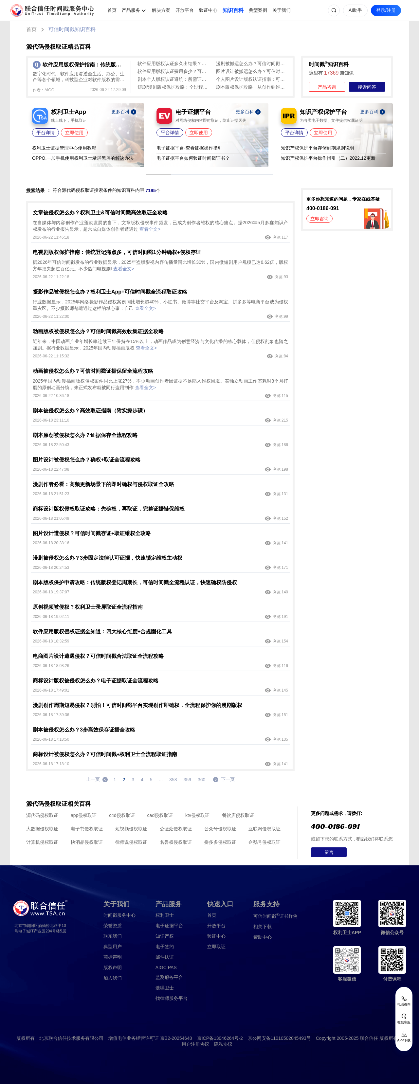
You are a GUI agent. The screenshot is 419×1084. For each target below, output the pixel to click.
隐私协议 (223, 1044)
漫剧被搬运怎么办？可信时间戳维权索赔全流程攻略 (252, 63)
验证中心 (208, 10)
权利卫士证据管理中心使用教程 (64, 148)
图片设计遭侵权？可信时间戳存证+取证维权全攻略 (92, 533)
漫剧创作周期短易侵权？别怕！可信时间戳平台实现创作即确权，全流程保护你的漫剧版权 (137, 705)
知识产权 (164, 936)
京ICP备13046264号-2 (220, 1038)
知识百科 (233, 10)
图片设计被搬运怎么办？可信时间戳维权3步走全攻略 (252, 71)
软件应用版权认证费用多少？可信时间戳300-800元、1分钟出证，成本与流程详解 (173, 71)
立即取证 (216, 946)
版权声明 (112, 967)
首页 (112, 10)
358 (173, 779)
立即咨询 (319, 218)
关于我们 (281, 10)
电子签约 (164, 946)
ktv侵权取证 (197, 815)
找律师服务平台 (171, 998)
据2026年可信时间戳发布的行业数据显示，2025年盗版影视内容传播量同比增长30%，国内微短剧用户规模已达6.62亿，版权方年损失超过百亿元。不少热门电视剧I (160, 265)
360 (201, 779)
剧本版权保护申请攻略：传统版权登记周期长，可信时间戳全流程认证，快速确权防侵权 (135, 582)
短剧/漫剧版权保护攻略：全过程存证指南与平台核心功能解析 (173, 87)
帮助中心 (262, 937)
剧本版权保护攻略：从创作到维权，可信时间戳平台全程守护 (252, 87)
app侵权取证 (84, 815)
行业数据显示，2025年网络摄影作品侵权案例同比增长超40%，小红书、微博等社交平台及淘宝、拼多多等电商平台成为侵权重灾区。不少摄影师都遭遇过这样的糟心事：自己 (160, 305)
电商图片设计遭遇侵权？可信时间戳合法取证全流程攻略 (98, 656)
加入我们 (112, 978)
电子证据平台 (169, 925)
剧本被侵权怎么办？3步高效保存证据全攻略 (84, 729)
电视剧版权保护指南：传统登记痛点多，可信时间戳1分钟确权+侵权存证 (117, 252)
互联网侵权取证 (264, 828)
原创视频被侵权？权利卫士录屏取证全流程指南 (88, 607)
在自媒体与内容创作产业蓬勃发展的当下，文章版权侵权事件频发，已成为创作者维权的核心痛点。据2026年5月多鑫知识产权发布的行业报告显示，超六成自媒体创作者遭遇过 (160, 226)
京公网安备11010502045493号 (279, 1038)
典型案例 (258, 10)
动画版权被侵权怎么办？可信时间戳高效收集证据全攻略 (98, 331)
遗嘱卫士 (164, 987)
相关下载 (262, 926)
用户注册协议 (195, 1044)
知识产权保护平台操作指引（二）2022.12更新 (328, 158)
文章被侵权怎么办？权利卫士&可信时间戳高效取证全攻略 (100, 212)
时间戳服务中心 (119, 915)
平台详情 (45, 132)
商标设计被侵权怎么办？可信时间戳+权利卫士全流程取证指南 (105, 754)
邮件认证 (164, 957)
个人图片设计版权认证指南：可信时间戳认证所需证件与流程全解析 (252, 79)
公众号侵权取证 (220, 828)
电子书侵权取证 (87, 828)
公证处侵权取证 (176, 828)
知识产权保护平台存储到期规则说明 (317, 148)
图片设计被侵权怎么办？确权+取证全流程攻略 (86, 459)
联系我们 (112, 936)
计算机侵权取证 (42, 842)
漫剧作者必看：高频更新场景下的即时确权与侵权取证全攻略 (103, 484)
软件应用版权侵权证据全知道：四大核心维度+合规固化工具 (102, 631)
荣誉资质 (112, 925)
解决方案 (161, 10)
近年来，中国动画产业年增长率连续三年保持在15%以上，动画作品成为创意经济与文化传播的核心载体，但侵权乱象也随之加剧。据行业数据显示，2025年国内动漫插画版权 (160, 345)
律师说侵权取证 (131, 842)
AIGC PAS (166, 967)
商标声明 (112, 957)
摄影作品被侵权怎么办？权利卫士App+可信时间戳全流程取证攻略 (110, 292)
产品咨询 (327, 87)
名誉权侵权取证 (176, 842)
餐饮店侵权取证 (238, 815)
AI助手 (355, 10)
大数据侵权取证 (42, 828)
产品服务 (131, 10)
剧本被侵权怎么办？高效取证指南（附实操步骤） (90, 410)
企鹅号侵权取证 (264, 842)
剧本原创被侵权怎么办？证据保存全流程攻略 (85, 435)
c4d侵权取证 (122, 815)
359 (187, 779)
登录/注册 (386, 10)
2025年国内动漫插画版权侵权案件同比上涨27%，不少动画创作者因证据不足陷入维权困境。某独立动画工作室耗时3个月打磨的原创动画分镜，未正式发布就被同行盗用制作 (160, 384)
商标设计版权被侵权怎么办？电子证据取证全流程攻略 (95, 680)
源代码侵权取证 (42, 815)
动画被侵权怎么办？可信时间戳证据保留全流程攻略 (93, 371)
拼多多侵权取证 (220, 842)
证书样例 (275, 915)
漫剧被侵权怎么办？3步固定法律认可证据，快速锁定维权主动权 (107, 558)
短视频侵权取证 (131, 828)
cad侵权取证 (160, 815)
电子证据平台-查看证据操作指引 (189, 148)
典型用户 (112, 946)
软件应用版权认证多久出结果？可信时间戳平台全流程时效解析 (173, 63)
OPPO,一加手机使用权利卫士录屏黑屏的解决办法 (83, 158)
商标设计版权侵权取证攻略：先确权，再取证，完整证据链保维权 (109, 509)
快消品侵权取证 (87, 842)
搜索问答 (367, 87)
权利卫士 (164, 915)
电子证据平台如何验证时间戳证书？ (193, 158)
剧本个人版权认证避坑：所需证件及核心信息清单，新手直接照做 (173, 79)
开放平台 (184, 10)
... (161, 779)
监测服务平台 (169, 977)
